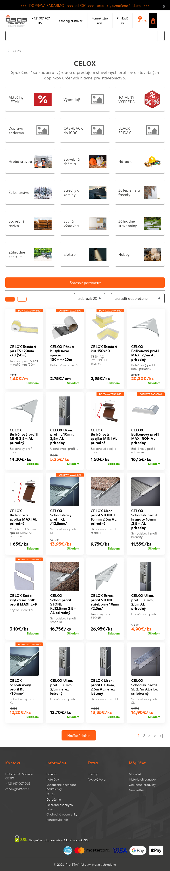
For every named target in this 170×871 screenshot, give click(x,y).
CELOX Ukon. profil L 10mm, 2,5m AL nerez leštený (103, 687)
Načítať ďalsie (78, 735)
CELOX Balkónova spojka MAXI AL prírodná (23, 517)
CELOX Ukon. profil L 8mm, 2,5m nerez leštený (61, 687)
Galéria (51, 774)
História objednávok (142, 779)
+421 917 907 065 (17, 783)
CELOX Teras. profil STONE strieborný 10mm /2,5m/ (105, 602)
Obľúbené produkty (142, 785)
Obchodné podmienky (61, 814)
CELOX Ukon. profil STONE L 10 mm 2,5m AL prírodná (103, 517)
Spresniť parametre (86, 282)
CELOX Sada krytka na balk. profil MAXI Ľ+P (23, 599)
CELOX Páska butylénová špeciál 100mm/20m (62, 353)
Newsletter (136, 790)
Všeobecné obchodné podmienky (61, 787)
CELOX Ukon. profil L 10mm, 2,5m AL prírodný (62, 436)
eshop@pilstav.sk (17, 789)
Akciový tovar (97, 779)
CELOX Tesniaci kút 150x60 (104, 348)
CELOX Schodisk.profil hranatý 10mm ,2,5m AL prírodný (144, 519)
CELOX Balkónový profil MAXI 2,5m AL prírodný (145, 353)
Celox (17, 50)
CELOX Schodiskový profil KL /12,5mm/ (60, 517)
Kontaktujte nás (57, 819)
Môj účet (135, 774)
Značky (93, 774)
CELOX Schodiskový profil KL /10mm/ (20, 687)
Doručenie (53, 799)
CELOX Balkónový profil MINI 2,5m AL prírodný (24, 436)
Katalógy (52, 779)
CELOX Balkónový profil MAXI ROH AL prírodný (145, 436)
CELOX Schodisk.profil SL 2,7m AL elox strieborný (144, 687)
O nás (50, 794)
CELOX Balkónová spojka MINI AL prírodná (104, 436)
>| (161, 735)
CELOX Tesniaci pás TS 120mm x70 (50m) (23, 350)
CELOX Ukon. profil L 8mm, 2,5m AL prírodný (142, 602)
